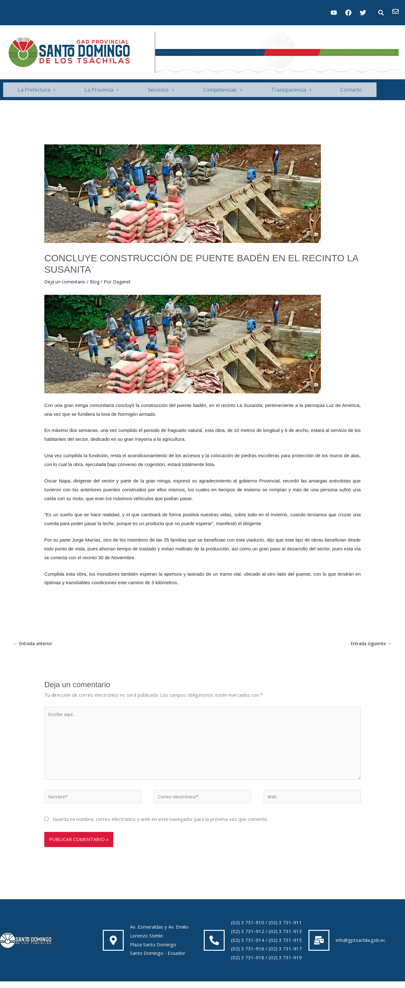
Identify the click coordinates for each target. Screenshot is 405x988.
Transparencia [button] (291, 89)
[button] (381, 13)
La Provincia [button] (101, 89)
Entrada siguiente (369, 643)
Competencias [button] (222, 89)
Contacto (351, 89)
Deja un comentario (65, 281)
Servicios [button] (161, 89)
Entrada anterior (34, 643)
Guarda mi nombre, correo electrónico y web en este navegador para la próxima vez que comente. (160, 825)
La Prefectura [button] (37, 89)
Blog (96, 281)
